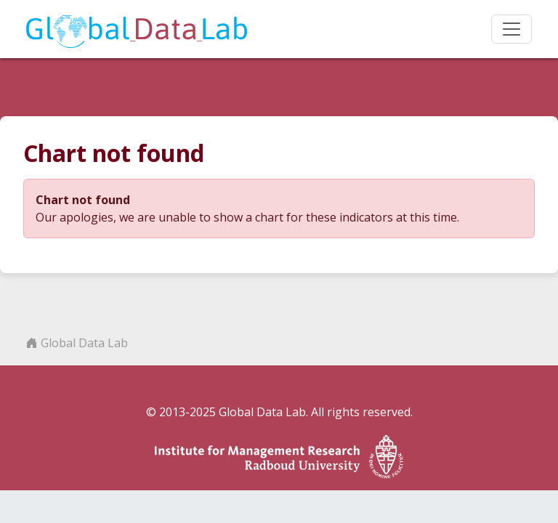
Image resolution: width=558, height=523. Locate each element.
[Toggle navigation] (511, 29)
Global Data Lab (77, 343)
